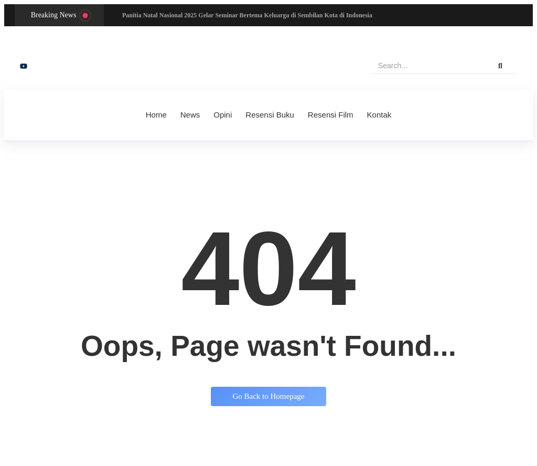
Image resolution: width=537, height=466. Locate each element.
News (190, 114)
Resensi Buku (269, 114)
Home (156, 114)
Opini (222, 114)
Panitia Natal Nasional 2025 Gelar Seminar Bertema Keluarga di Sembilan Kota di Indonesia (247, 15)
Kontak (379, 114)
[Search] (427, 66)
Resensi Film (330, 114)
